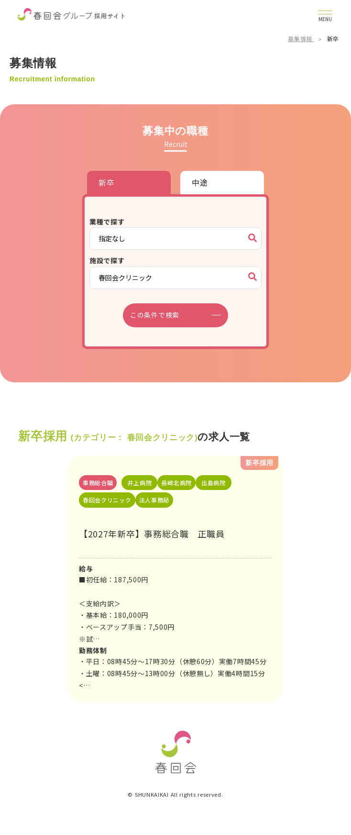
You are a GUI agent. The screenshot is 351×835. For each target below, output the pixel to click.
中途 (200, 182)
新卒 (106, 182)
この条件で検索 (154, 315)
